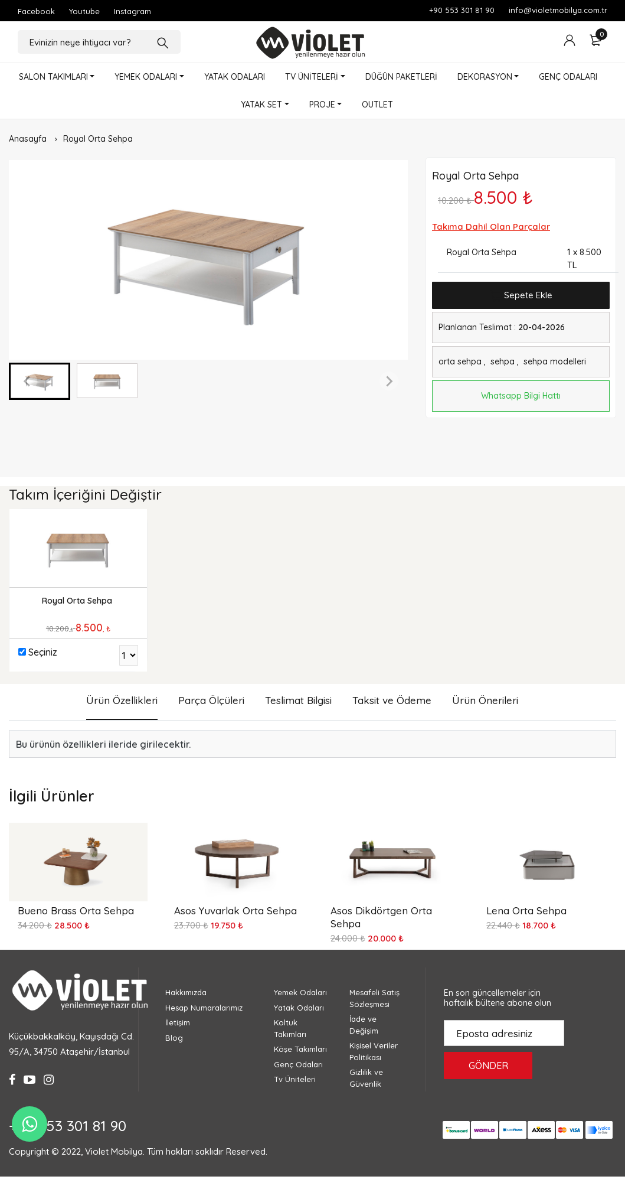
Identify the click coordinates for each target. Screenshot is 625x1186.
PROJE (322, 104)
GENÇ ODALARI (568, 76)
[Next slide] (388, 381)
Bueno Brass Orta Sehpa (76, 910)
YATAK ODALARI (234, 76)
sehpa (502, 361)
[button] (39, 381)
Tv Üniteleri (295, 1079)
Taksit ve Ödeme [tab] (391, 700)
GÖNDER (488, 1065)
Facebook (36, 11)
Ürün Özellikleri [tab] (122, 700)
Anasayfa (28, 138)
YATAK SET (261, 104)
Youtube (84, 11)
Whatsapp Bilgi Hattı (521, 395)
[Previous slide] (27, 381)
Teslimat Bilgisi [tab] (298, 700)
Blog (174, 1037)
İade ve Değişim (363, 1024)
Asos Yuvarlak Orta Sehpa (235, 910)
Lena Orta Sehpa (526, 910)
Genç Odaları (298, 1064)
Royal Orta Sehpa (98, 138)
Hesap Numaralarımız (204, 1007)
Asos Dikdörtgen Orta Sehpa (381, 917)
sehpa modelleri (554, 361)
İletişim (177, 1022)
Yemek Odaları (300, 992)
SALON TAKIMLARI (53, 76)
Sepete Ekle (521, 295)
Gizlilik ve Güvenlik (366, 1078)
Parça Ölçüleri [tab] (211, 700)
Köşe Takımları (300, 1049)
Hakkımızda (186, 992)
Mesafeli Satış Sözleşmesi (374, 998)
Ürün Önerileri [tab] (485, 700)
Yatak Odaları (299, 1007)
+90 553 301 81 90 (462, 10)
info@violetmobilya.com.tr (558, 10)
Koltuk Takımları (290, 1028)
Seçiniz (42, 652)
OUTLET (377, 104)
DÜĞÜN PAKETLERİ (401, 76)
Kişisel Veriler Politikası (373, 1051)
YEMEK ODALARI (145, 76)
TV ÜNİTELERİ (311, 76)
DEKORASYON (484, 76)
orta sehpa (460, 361)
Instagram (132, 11)
